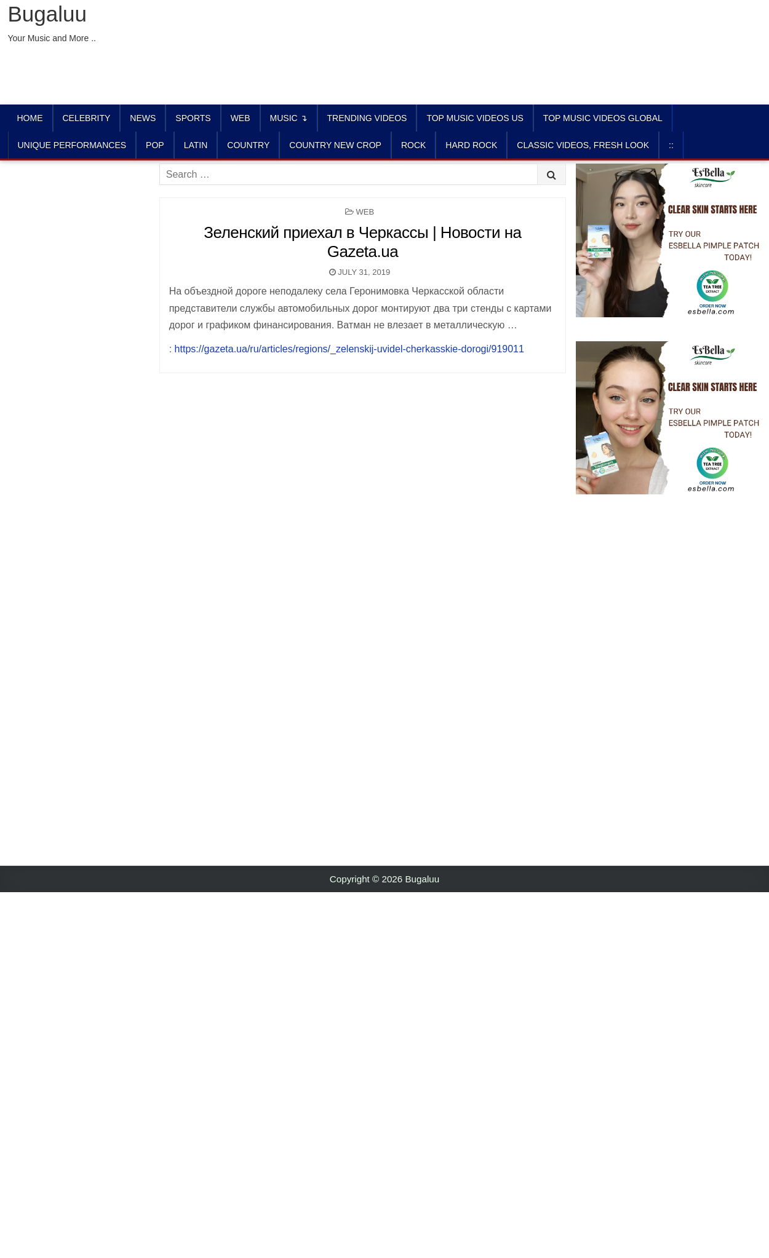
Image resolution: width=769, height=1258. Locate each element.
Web (240, 118)
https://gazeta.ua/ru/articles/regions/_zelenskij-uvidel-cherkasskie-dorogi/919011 (349, 349)
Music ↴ (289, 118)
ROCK (413, 145)
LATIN (196, 145)
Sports (192, 118)
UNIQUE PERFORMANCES (72, 145)
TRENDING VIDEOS (367, 118)
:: (671, 145)
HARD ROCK (471, 145)
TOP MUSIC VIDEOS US (474, 118)
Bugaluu (47, 14)
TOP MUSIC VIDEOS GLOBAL (603, 118)
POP (155, 145)
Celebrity (87, 118)
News (143, 118)
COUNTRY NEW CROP (335, 145)
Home (30, 118)
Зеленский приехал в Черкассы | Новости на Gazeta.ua (362, 242)
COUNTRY (248, 145)
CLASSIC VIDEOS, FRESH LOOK (583, 145)
